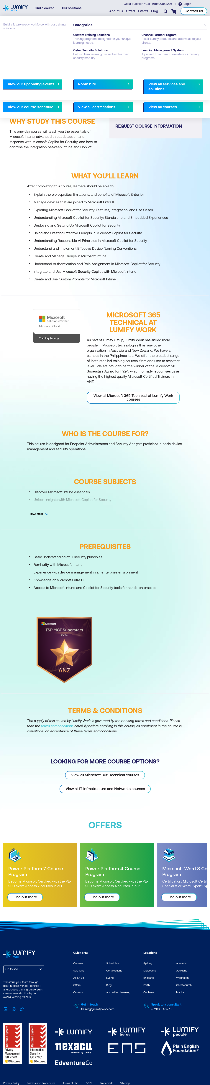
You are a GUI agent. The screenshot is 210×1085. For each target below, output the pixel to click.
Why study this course (22, 94)
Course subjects (81, 94)
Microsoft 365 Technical (52, 37)
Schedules (112, 963)
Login (187, 4)
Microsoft (25, 37)
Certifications (114, 970)
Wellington (182, 977)
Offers (130, 11)
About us (116, 11)
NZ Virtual (176, 94)
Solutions (78, 970)
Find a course (46, 8)
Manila (180, 992)
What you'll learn (53, 94)
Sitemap (125, 1081)
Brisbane (148, 977)
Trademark (106, 1081)
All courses (118, 94)
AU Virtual (158, 94)
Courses (8, 37)
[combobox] (5, 969)
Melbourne (139, 94)
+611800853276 (162, 4)
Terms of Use (70, 1081)
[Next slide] (101, 94)
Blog (154, 11)
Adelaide (181, 963)
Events (143, 11)
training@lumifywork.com (97, 1009)
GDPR (89, 1081)
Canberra (149, 992)
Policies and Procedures (41, 1081)
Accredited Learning (118, 992)
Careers (78, 992)
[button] (53, 93)
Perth (146, 985)
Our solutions (73, 8)
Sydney (147, 963)
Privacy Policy (11, 1081)
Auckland (181, 970)
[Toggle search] (166, 11)
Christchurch (184, 985)
